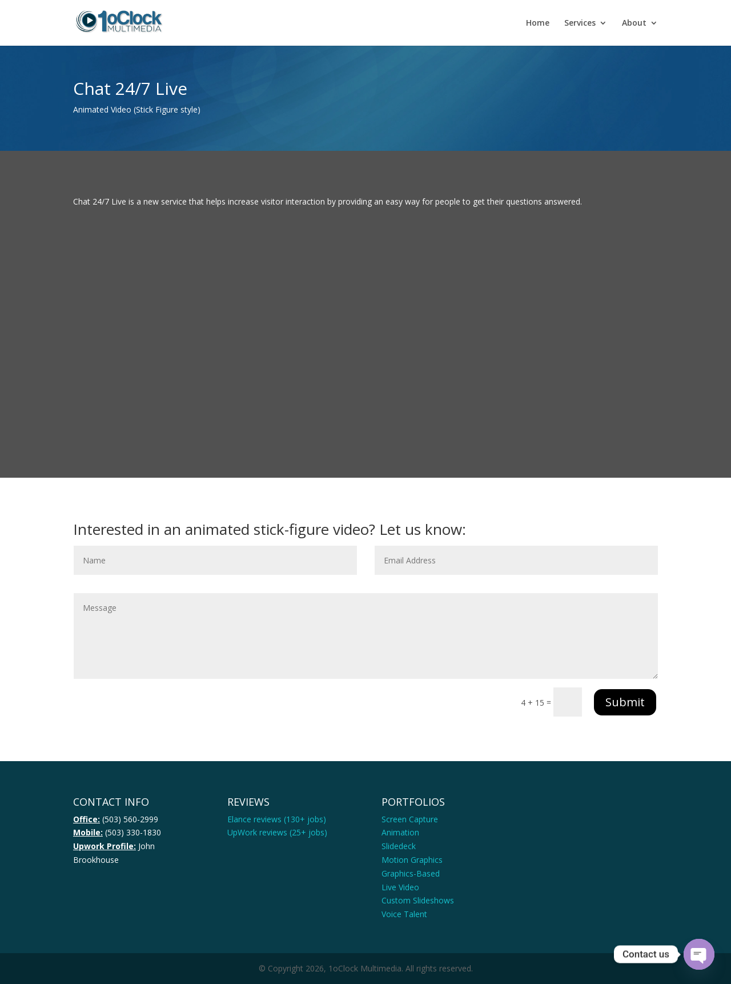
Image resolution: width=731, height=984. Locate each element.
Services (580, 23)
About (634, 23)
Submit (625, 702)
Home (537, 23)
